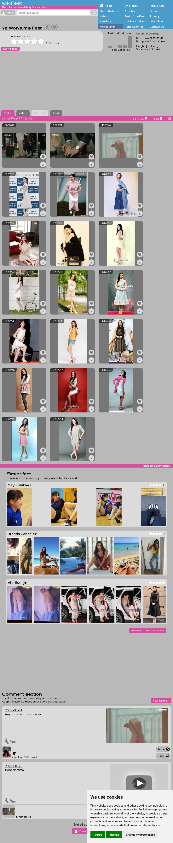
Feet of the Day (134, 16)
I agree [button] (98, 834)
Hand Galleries (134, 26)
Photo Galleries (109, 11)
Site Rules (131, 6)
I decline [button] (114, 834)
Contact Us (157, 26)
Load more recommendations (147, 630)
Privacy (155, 16)
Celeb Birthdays (135, 21)
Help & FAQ (157, 6)
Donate (154, 11)
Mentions (106, 21)
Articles (130, 11)
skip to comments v (157, 465)
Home (108, 6)
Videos (104, 16)
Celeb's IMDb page (147, 33)
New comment (161, 700)
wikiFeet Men (107, 26)
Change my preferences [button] (140, 834)
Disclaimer (157, 21)
